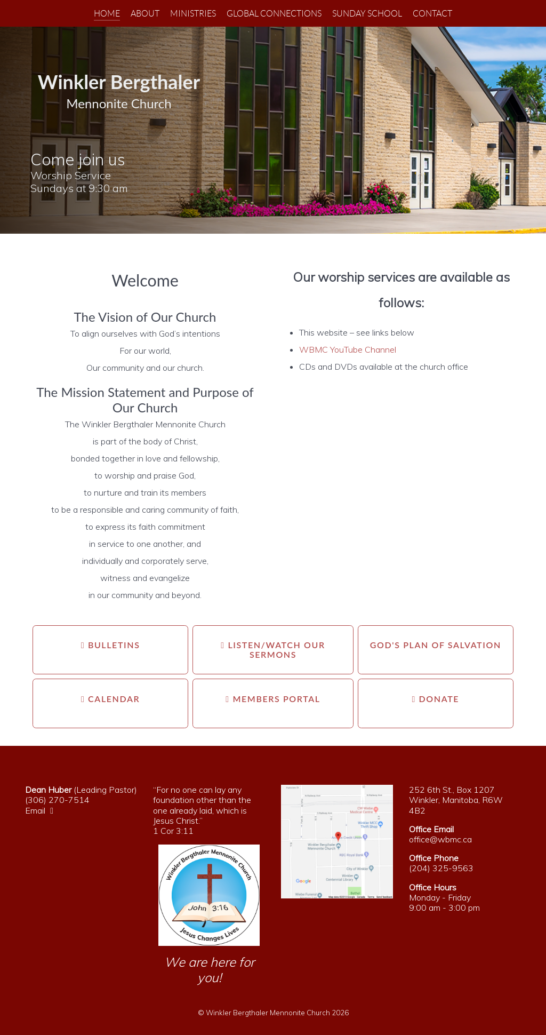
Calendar (110, 699)
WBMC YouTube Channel (347, 349)
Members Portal (273, 699)
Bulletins (110, 645)
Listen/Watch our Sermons (273, 649)
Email (42, 810)
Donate (436, 699)
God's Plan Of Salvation (435, 645)
